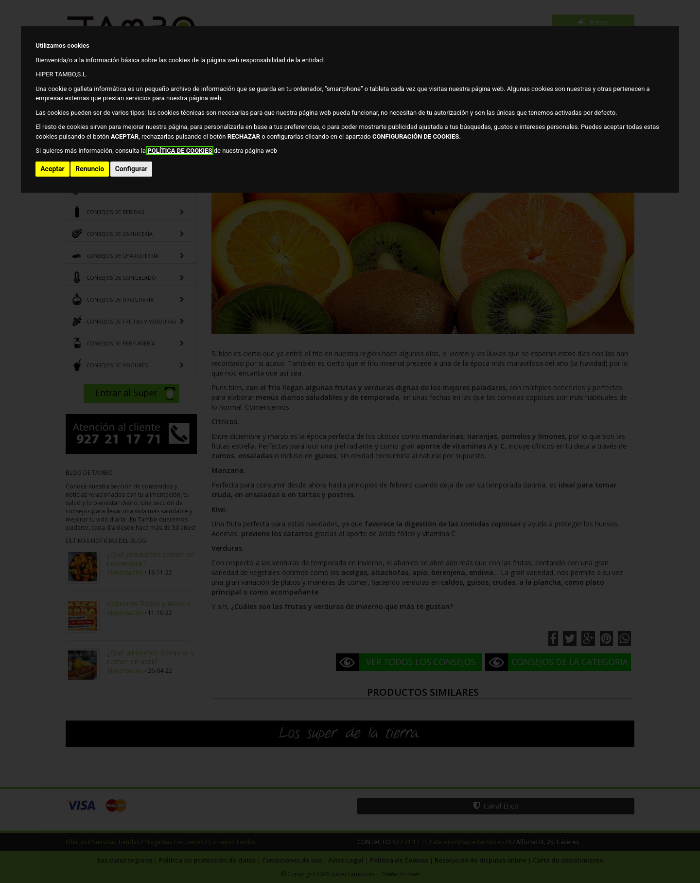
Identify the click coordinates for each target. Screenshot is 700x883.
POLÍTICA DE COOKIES (179, 150)
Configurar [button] (131, 169)
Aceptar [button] (52, 169)
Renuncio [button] (89, 169)
